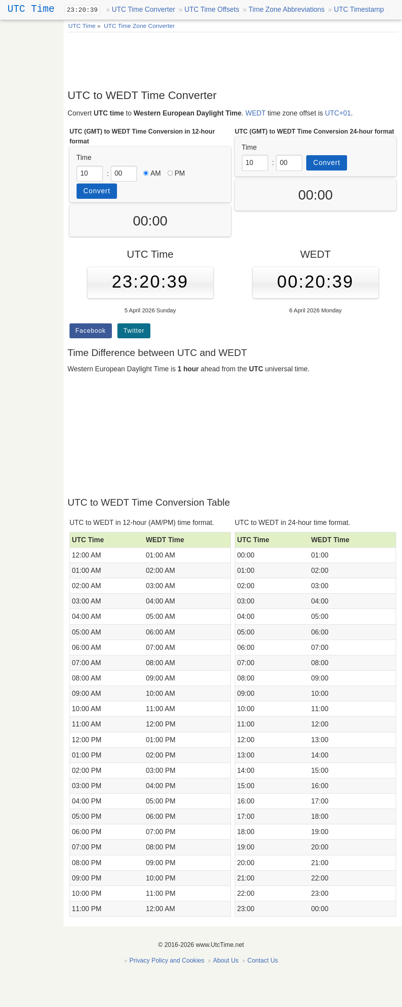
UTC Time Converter (143, 9)
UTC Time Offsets (212, 9)
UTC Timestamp (359, 9)
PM (176, 173)
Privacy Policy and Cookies (167, 960)
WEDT (255, 113)
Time (84, 157)
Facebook (90, 330)
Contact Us (262, 960)
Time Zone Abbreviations (287, 9)
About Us (226, 960)
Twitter (133, 330)
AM (152, 173)
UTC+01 (338, 113)
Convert (96, 191)
